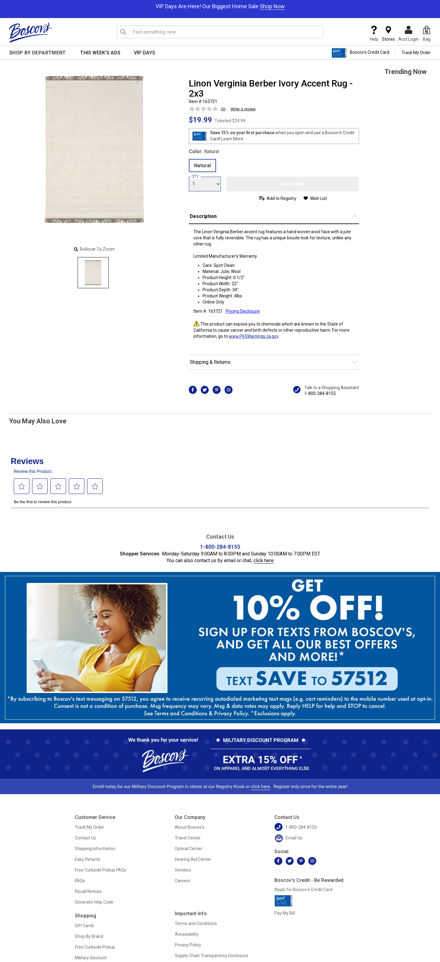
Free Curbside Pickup (95, 947)
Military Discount (91, 957)
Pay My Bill (284, 913)
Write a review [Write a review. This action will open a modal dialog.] (242, 109)
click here (263, 560)
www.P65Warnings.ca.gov (253, 336)
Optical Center (188, 848)
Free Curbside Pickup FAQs (100, 870)
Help (374, 34)
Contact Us (85, 837)
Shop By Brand (89, 936)
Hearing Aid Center (193, 859)
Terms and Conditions (196, 923)
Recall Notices (88, 891)
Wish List (318, 198)
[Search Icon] (123, 32)
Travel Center (188, 837)
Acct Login (408, 34)
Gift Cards (84, 925)
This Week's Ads (100, 53)
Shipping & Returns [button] (210, 362)
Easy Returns (87, 859)
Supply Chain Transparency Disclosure (211, 955)
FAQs (80, 880)
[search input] (220, 32)
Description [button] (203, 216)
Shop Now (272, 6)
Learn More (232, 138)
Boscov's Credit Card (360, 52)
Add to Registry (281, 198)
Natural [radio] (202, 165)
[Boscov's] (30, 32)
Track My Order (416, 52)
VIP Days (144, 53)
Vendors (183, 870)
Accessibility (187, 934)
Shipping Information (95, 848)
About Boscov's (189, 827)
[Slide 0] (93, 272)
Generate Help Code (94, 902)
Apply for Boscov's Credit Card (303, 889)
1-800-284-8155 (320, 393)
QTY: (196, 176)
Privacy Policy (188, 944)
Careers (182, 880)
